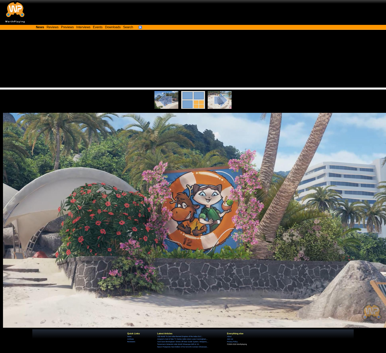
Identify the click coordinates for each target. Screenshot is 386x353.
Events (98, 27)
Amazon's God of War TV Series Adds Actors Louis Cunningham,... (182, 339)
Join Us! (230, 339)
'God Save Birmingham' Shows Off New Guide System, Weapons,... (183, 342)
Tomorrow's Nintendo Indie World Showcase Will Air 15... (178, 344)
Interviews (83, 27)
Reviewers (131, 342)
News (129, 336)
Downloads (113, 27)
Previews (67, 27)
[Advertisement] (193, 60)
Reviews (53, 27)
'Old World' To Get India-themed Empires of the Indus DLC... (180, 336)
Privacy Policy (232, 342)
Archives (130, 339)
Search (128, 27)
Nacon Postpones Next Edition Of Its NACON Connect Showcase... (182, 347)
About (229, 336)
